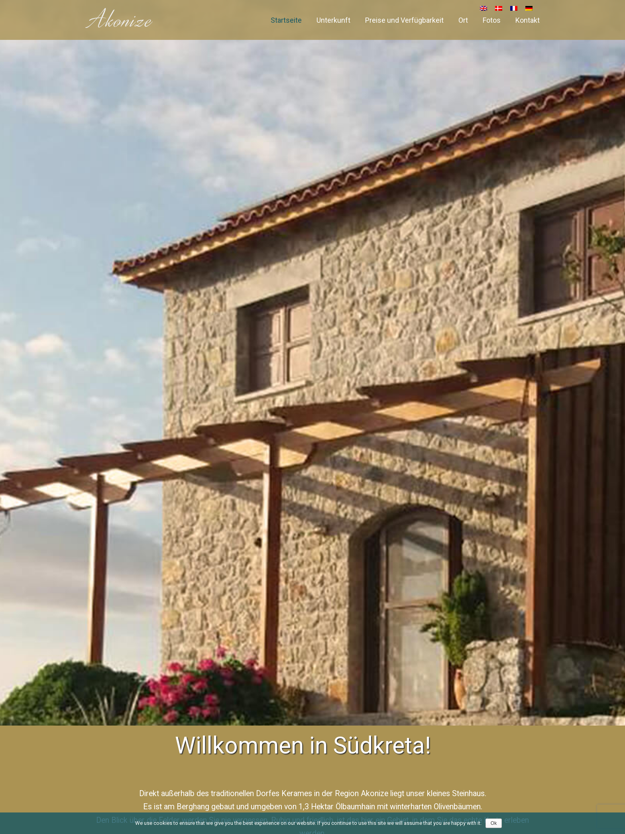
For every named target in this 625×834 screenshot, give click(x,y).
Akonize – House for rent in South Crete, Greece (119, 18)
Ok (494, 823)
